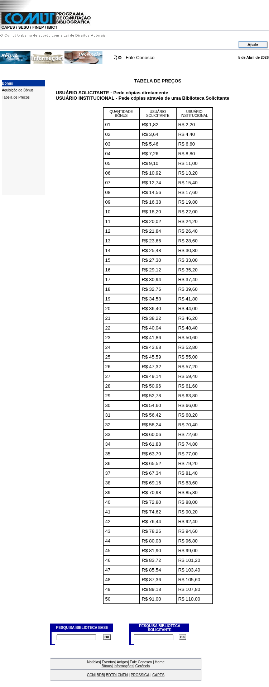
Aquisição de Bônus (17, 90)
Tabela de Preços (15, 97)
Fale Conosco (140, 57)
